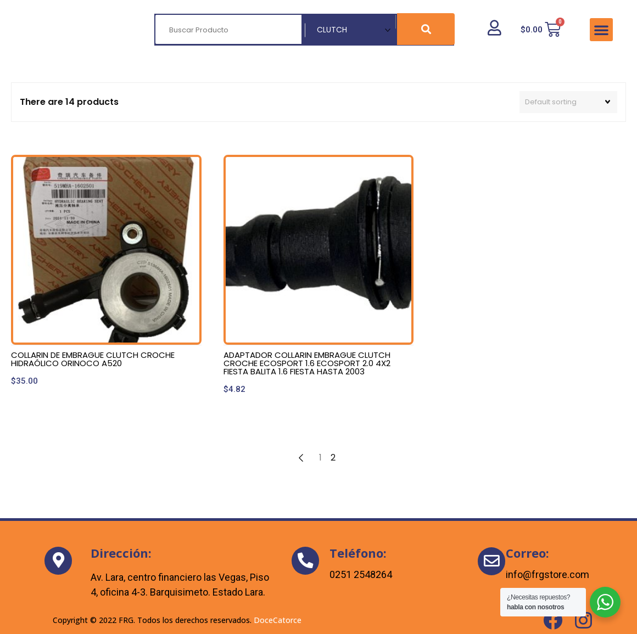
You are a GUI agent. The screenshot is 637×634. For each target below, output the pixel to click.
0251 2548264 (360, 574)
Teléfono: (358, 553)
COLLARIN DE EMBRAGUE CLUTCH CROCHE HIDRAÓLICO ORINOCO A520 (93, 359)
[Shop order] (568, 102)
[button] (601, 29)
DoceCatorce (277, 620)
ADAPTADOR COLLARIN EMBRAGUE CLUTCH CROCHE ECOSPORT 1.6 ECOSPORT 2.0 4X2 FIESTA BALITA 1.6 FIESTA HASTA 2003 (306, 363)
